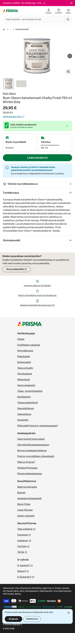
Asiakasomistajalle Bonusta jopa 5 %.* (37, 305)
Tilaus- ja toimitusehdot (29, 391)
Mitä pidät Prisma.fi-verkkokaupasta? (37, 426)
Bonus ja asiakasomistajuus (32, 450)
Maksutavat (23, 379)
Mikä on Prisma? (26, 462)
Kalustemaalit (22, 29)
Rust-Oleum (9, 93)
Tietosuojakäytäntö (27, 403)
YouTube (23, 546)
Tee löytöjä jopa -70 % (33, 3)
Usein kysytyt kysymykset (31, 439)
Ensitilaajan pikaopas (28, 345)
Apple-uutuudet (25, 516)
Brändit (21, 493)
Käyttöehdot (24, 397)
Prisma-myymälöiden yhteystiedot (35, 456)
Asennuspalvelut (26, 385)
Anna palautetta (18, 270)
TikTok (22, 551)
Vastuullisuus (24, 414)
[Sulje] (71, 3)
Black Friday (23, 504)
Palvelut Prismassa (27, 468)
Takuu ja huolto (25, 368)
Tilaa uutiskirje (26, 528)
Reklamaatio (24, 362)
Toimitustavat (24, 374)
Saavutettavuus (25, 408)
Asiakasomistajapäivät (29, 498)
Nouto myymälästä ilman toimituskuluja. (37, 295)
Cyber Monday (25, 510)
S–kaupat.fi (25, 565)
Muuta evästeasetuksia (29, 474)
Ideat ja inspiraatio (27, 487)
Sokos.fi (23, 571)
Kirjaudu (13, 619)
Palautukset (23, 356)
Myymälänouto (25, 351)
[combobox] (33, 19)
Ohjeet (20, 339)
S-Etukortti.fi (25, 576)
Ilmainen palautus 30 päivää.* (37, 286)
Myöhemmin (32, 619)
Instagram (24, 540)
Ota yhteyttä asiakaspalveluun (33, 445)
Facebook (24, 534)
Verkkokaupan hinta (14, 116)
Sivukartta (22, 420)
